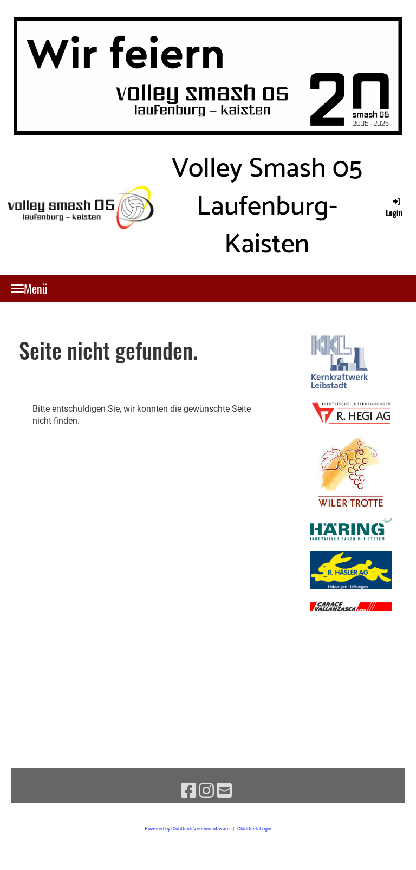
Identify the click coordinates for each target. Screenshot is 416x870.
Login (394, 207)
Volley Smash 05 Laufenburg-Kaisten (267, 207)
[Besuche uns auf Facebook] (188, 791)
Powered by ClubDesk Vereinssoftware (187, 829)
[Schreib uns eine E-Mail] (224, 791)
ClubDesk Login (254, 829)
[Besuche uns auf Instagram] (206, 791)
